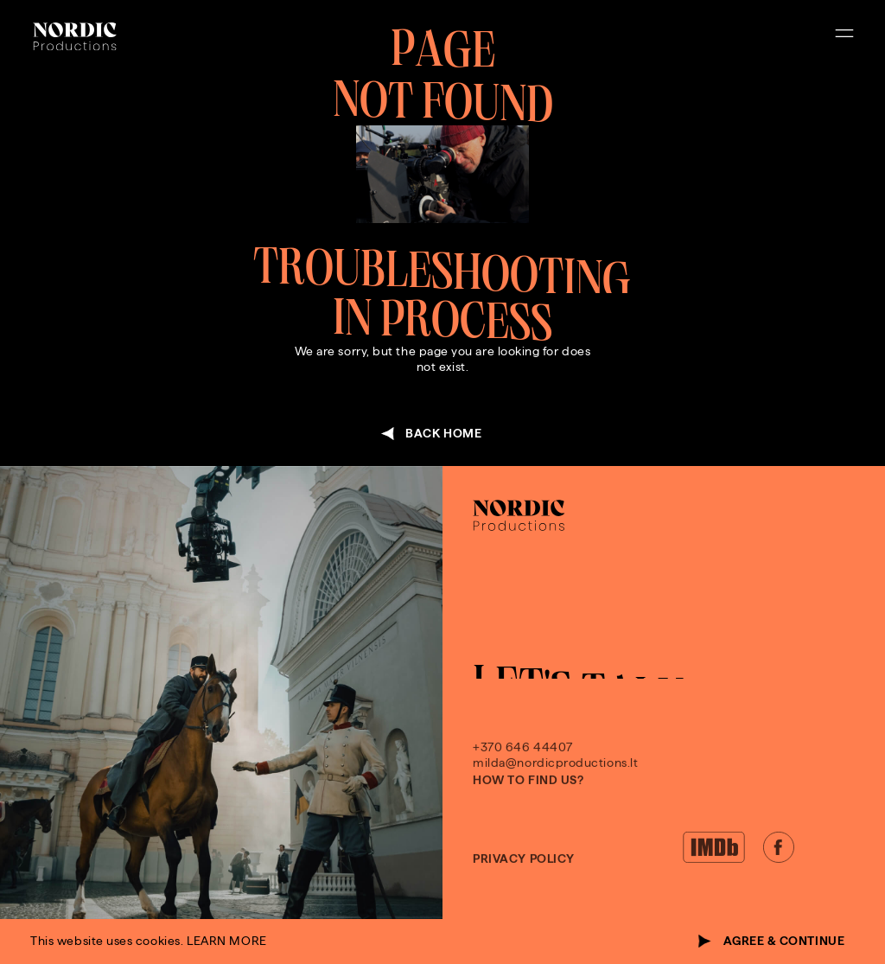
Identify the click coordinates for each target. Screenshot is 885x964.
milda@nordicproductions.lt (555, 783)
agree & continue (784, 941)
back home (443, 433)
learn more (226, 941)
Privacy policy (524, 879)
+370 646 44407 (523, 768)
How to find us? (528, 801)
